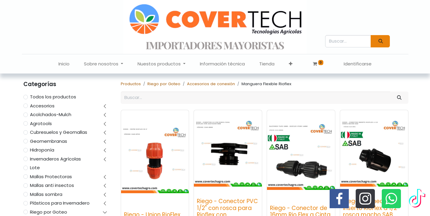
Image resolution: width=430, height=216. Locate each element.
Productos (131, 84)
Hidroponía (42, 150)
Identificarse (358, 64)
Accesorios (42, 106)
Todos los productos (53, 97)
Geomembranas (48, 141)
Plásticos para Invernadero (60, 203)
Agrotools (41, 123)
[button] (291, 64)
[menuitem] (64, 64)
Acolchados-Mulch (50, 114)
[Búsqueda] (380, 41)
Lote (35, 167)
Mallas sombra (46, 194)
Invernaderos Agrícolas (55, 159)
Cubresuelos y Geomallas (58, 132)
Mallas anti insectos (52, 185)
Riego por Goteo (48, 212)
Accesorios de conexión (211, 84)
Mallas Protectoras (51, 176)
